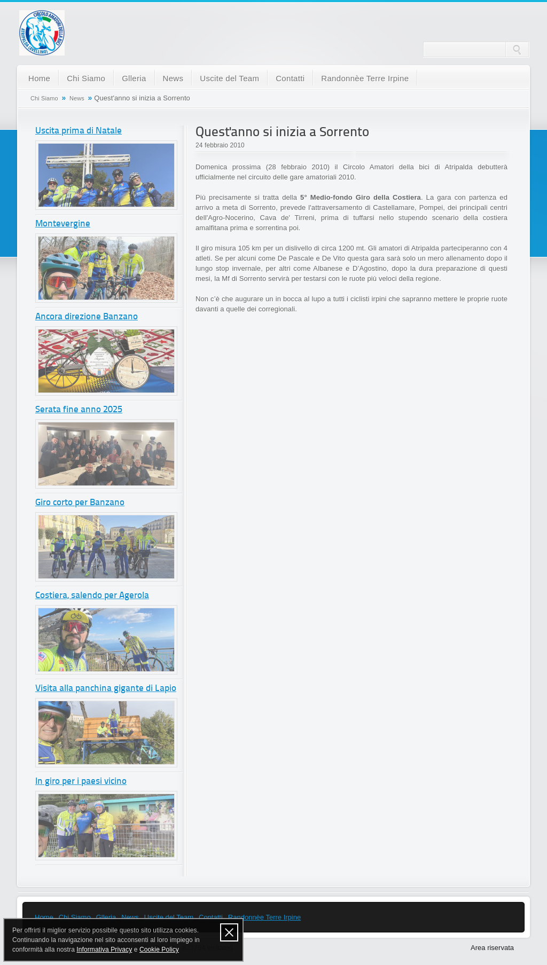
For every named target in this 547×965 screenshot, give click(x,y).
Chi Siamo (86, 78)
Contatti (290, 78)
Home (39, 78)
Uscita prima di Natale (78, 131)
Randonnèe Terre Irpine (365, 78)
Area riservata (492, 948)
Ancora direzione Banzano (86, 316)
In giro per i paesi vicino (81, 781)
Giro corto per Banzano (79, 502)
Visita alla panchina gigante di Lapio (105, 688)
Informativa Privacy (104, 949)
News (173, 78)
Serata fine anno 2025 (78, 409)
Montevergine (62, 224)
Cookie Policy (159, 949)
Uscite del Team (229, 78)
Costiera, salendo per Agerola (92, 595)
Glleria (134, 78)
